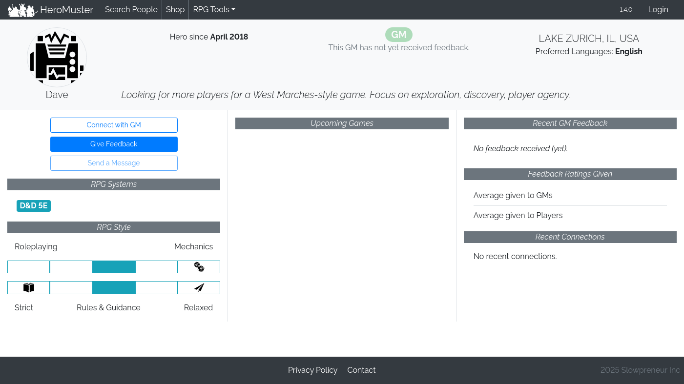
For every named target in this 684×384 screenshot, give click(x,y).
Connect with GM (114, 125)
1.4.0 (626, 9)
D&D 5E (33, 205)
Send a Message (114, 163)
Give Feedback (113, 144)
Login (658, 9)
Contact (362, 370)
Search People (131, 9)
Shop (175, 9)
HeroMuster (50, 9)
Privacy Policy (313, 370)
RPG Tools (211, 9)
